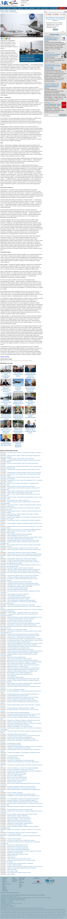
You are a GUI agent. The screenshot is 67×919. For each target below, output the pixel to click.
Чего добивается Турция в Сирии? (15, 677)
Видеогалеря (14, 880)
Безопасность (45, 8)
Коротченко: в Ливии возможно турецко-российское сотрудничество (23, 569)
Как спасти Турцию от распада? (15, 792)
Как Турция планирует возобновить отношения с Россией (21, 786)
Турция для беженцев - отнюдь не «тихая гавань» (19, 818)
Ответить (55, 29)
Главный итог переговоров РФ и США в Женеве (18, 748)
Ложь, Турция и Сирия (12, 871)
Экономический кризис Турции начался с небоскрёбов (20, 649)
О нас (20, 883)
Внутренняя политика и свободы (54, 22)
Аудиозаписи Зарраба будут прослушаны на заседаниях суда (22, 671)
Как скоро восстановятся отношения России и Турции (20, 769)
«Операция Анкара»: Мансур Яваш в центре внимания (20, 458)
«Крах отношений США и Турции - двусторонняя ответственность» (23, 664)
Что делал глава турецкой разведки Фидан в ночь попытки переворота (24, 771)
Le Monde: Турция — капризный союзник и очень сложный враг (22, 612)
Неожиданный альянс (12, 757)
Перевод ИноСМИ (4, 356)
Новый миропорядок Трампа (53, 104)
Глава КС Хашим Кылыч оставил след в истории (19, 858)
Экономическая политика (53, 25)
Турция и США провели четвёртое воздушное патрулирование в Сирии (24, 617)
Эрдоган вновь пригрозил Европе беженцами (18, 724)
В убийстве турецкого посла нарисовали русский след (20, 698)
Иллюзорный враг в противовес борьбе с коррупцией (20, 863)
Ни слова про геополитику (13, 758)
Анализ (3, 886)
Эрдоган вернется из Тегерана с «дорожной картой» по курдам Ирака (24, 683)
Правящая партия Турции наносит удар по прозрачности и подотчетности (25, 866)
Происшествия (54, 8)
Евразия (4, 879)
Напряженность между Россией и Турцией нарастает (20, 823)
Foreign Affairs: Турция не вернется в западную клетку (20, 538)
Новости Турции (13, 360)
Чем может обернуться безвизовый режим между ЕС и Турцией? (23, 801)
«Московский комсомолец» (31, 895)
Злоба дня (4, 888)
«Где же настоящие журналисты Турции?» (17, 589)
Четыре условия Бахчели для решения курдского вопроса (52, 86)
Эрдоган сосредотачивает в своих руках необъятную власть (21, 788)
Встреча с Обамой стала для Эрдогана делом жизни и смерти (22, 814)
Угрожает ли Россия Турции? (14, 838)
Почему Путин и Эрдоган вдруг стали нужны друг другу (20, 760)
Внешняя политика (51, 27)
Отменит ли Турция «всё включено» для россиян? (19, 621)
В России (4, 880)
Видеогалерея (5, 890)
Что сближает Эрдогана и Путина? (15, 755)
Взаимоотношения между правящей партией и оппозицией (21, 868)
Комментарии (62, 8)
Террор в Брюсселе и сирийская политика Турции (19, 821)
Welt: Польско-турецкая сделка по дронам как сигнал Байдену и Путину (24, 537)
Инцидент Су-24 (6, 360)
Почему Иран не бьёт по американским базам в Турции (51, 39)
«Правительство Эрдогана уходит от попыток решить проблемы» (23, 575)
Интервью (4, 887)
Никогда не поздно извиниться (14, 781)
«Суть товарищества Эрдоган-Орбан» (16, 595)
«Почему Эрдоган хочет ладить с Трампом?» (18, 594)
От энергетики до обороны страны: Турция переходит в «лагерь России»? (25, 640)
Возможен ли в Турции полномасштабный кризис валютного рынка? (23, 714)
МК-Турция (3, 8)
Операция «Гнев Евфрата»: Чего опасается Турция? (20, 726)
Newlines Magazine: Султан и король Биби (17, 535)
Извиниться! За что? (12, 855)
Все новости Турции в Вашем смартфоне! (10, 892)
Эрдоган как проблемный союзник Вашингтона (18, 820)
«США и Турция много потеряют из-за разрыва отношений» (21, 663)
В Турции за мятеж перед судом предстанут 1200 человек (21, 715)
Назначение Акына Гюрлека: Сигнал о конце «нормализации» (53, 67)
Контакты (20, 884)
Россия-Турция (25, 360)
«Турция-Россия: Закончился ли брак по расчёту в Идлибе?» (22, 552)
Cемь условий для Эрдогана (14, 744)
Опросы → (63, 31)
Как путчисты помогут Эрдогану (15, 775)
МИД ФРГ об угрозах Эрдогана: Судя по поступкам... (20, 721)
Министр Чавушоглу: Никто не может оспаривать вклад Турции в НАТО (24, 554)
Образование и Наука (6, 883)
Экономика (32, 8)
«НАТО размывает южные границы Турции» (17, 695)
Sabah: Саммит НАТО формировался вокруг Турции (19, 492)
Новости (9, 8)
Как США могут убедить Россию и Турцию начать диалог (21, 840)
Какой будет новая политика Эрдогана (16, 780)
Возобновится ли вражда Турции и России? (17, 844)
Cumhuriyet (47, 102)
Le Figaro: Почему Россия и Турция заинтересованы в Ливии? (22, 560)
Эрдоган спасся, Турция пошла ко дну (16, 772)
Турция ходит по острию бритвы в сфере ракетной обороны (21, 624)
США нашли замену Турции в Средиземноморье (19, 641)
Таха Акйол (47, 52)
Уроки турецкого (11, 874)
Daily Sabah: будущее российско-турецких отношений (20, 567)
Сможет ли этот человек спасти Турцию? (17, 629)
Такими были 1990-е (12, 869)
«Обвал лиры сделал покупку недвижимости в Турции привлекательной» (25, 651)
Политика (14, 8)
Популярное (4, 881)
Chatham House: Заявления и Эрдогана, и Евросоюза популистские (23, 720)
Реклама (20, 885)
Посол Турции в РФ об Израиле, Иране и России (19, 872)
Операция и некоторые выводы (14, 852)
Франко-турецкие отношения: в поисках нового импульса (21, 486)
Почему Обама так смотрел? (14, 743)
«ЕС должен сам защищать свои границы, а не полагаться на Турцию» (24, 723)
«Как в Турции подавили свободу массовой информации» (21, 600)
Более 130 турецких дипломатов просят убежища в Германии (22, 700)
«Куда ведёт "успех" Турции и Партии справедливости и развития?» (23, 584)
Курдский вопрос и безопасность (55, 24)
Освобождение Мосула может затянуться (17, 734)
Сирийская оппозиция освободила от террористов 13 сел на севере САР (25, 746)
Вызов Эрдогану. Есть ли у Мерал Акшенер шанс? (19, 672)
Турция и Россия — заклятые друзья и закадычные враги (21, 637)
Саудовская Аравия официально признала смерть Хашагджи (22, 644)
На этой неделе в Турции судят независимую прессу (20, 674)
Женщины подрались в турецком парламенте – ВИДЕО (20, 708)
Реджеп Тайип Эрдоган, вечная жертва (16, 774)
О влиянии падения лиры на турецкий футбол (18, 647)
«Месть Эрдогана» (11, 675)
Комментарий (4, 359)
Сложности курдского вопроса (14, 864)
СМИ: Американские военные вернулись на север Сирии (21, 604)
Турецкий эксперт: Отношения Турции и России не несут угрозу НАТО (24, 472)
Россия (19, 360)
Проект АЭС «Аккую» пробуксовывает (16, 657)
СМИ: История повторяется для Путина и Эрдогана (19, 534)
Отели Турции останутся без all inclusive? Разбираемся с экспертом (23, 623)
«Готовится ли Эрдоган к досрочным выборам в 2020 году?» (21, 577)
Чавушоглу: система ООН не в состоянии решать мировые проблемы (24, 529)
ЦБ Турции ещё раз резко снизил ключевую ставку (19, 620)
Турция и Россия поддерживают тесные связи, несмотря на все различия (25, 643)
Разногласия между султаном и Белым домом (18, 817)
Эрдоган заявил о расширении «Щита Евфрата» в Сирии (21, 738)
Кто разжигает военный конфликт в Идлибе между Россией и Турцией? (24, 638)
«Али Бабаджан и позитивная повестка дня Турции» (20, 586)
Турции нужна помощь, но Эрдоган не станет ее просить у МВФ (22, 547)
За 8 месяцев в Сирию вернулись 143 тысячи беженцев (20, 618)
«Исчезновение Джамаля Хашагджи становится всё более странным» (24, 646)
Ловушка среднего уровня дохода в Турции (17, 854)
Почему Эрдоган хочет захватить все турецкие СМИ (19, 809)
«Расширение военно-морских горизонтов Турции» (19, 581)
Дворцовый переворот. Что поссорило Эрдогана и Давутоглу (22, 800)
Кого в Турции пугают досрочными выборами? (18, 712)
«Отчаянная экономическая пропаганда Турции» (19, 597)
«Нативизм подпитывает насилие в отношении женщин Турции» (22, 583)
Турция (30, 360)
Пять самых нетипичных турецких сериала (17, 587)
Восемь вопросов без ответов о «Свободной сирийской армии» (22, 660)
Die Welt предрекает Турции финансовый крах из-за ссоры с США (23, 678)
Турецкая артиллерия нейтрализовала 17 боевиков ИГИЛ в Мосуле (23, 735)
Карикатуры (14, 881)
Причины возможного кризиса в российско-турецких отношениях (23, 652)
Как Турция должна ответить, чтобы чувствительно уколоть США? (23, 540)
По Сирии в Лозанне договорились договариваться (19, 737)
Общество (20, 8)
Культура (38, 8)
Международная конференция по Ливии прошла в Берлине (21, 558)
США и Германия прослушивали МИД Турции (18, 849)
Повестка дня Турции (50, 64)
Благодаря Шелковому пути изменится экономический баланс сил (23, 694)
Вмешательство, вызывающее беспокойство (18, 848)
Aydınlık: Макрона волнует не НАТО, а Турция (18, 598)
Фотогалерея (4, 889)
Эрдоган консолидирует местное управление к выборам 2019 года (23, 667)
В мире (3, 882)
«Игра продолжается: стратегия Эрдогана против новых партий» (23, 571)
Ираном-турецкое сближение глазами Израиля (18, 684)
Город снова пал (11, 857)
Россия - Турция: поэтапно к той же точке (17, 778)
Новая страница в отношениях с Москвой (17, 846)
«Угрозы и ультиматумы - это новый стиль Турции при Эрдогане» (23, 768)
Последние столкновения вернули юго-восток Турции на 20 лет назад (24, 851)
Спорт (3, 885)
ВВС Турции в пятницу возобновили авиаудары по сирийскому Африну (24, 661)
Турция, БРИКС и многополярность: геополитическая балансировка (23, 491)
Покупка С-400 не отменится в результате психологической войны (23, 634)
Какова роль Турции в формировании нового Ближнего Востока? (23, 669)
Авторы (20, 880)
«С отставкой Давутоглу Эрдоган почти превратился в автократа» (23, 798)
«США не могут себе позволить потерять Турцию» (19, 658)
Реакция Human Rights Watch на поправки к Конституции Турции (22, 697)
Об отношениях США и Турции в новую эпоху (18, 500)
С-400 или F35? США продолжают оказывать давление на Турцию (23, 635)
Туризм (26, 8)
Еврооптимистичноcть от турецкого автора (17, 666)
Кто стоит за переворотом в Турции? (16, 689)
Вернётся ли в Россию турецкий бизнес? (17, 777)
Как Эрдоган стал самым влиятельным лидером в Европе (21, 794)
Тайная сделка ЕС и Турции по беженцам (17, 815)
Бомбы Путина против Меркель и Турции (17, 824)
